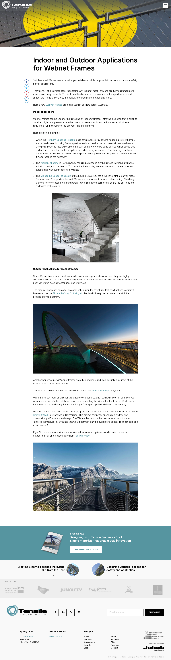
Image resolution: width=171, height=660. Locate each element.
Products (115, 639)
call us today (83, 435)
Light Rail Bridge (100, 390)
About (113, 637)
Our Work (88, 639)
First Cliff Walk (40, 415)
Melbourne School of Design (56, 176)
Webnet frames (54, 104)
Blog (86, 648)
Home (86, 637)
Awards (87, 645)
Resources (116, 645)
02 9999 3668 (26, 637)
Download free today (86, 549)
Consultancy (89, 642)
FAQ (113, 642)
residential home (50, 163)
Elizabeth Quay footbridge (67, 293)
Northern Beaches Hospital (61, 140)
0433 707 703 (55, 637)
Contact (114, 648)
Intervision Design (157, 657)
